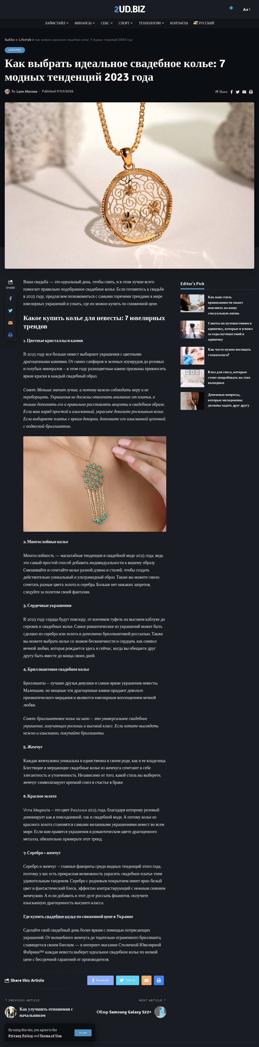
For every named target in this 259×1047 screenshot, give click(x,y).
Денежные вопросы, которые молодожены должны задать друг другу (228, 396)
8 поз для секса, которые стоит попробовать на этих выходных (229, 374)
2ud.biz (129, 9)
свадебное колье (60, 916)
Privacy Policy (20, 1036)
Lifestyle (14, 50)
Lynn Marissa (27, 91)
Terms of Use (51, 1036)
